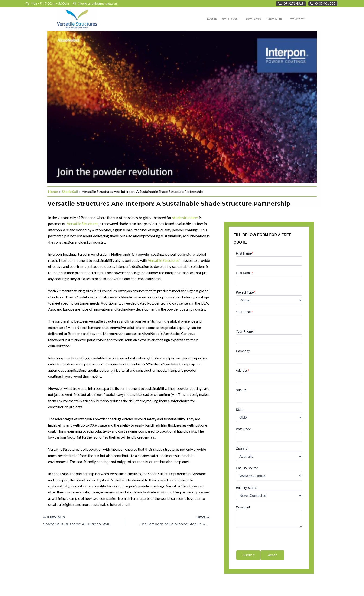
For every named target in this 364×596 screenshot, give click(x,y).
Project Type (245, 292)
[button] (231, 19)
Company (243, 351)
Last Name (244, 273)
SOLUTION (230, 19)
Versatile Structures (82, 223)
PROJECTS (253, 19)
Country (241, 448)
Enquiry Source (247, 468)
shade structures (185, 217)
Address (242, 370)
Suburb (241, 390)
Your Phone (245, 331)
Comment (243, 507)
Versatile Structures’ (164, 260)
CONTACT (297, 19)
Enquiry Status (246, 488)
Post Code (243, 429)
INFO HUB (274, 19)
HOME (212, 19)
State (240, 409)
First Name (244, 253)
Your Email (244, 312)
